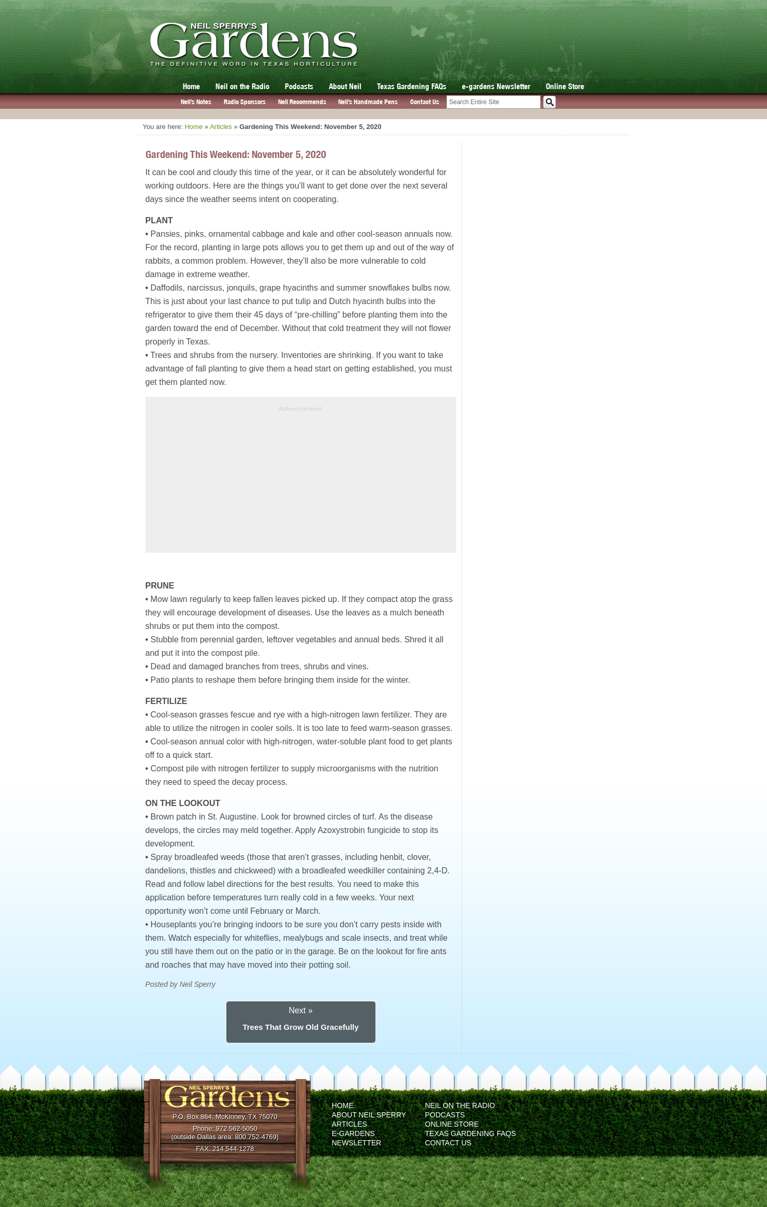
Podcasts (299, 86)
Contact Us (424, 102)
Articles (221, 127)
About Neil (345, 86)
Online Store (565, 86)
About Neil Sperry (369, 1115)
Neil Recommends (302, 102)
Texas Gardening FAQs (411, 86)
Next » (300, 1010)
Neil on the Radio (242, 86)
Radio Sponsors (245, 102)
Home (191, 86)
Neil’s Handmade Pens (368, 102)
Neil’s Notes (196, 102)
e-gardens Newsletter (496, 86)
